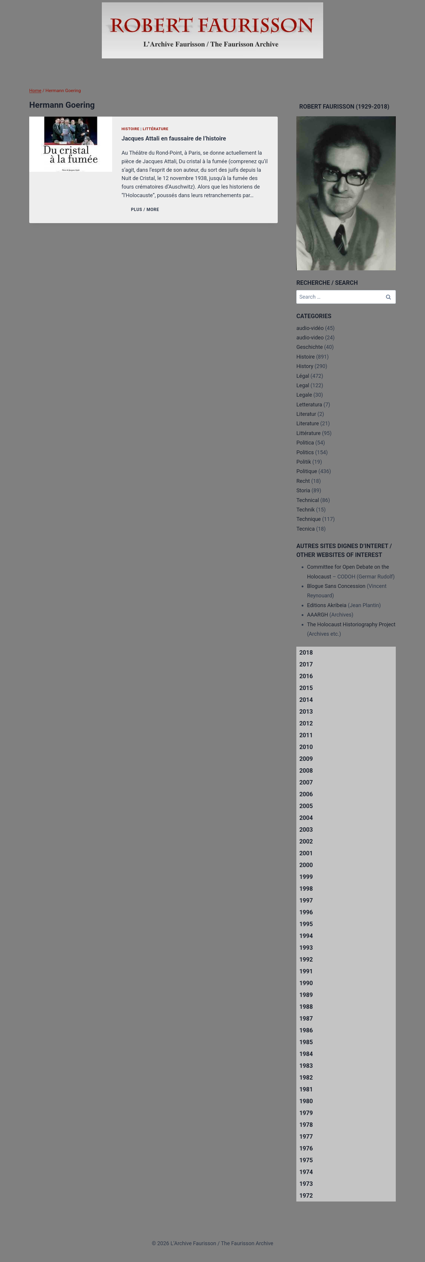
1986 (306, 1030)
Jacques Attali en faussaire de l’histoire (174, 138)
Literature (307, 423)
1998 (306, 888)
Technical (307, 500)
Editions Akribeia (326, 605)
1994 (306, 935)
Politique (306, 471)
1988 (306, 1006)
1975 (306, 1160)
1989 (306, 994)
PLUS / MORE (146, 209)
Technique (308, 519)
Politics (305, 452)
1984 (306, 1053)
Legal (302, 385)
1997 (306, 900)
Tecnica (305, 529)
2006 (306, 794)
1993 (306, 947)
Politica (305, 442)
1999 (306, 876)
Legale (304, 395)
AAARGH (317, 615)
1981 (306, 1089)
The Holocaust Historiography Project (351, 624)
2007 (306, 782)
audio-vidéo (310, 328)
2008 (306, 770)
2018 (306, 652)
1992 (306, 959)
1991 (306, 971)
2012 (306, 723)
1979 (306, 1112)
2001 (306, 853)
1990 (306, 983)
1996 (306, 912)
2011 (306, 735)
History (304, 366)
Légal (302, 376)
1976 (306, 1148)
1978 (306, 1124)
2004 (306, 817)
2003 (306, 829)
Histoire (131, 129)
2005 (306, 806)
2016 (306, 676)
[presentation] (70, 144)
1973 (306, 1183)
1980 (306, 1101)
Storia (303, 490)
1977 (306, 1136)
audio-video (310, 337)
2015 (306, 688)
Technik (305, 509)
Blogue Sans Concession (336, 586)
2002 (306, 841)
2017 (306, 664)
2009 (306, 758)
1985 (306, 1042)
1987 (306, 1018)
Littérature (155, 129)
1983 (306, 1065)
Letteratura (309, 404)
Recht (303, 481)
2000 (306, 865)
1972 (306, 1195)
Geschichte (309, 347)
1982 (306, 1077)
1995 (306, 924)
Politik (303, 462)
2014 (306, 699)
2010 (306, 747)
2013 (306, 711)
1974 (306, 1172)
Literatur (306, 414)
